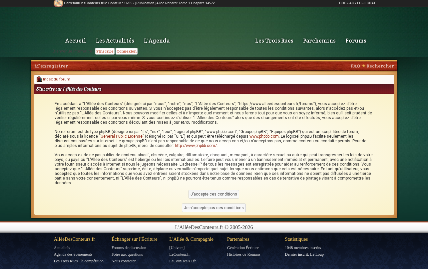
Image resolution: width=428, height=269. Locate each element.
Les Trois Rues (274, 40)
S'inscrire (105, 51)
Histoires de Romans (243, 254)
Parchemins (319, 40)
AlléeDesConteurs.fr (74, 239)
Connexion (127, 51)
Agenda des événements (73, 254)
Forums (355, 40)
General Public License (122, 136)
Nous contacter (124, 261)
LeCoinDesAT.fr (182, 261)
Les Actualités (115, 40)
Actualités (62, 247)
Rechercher (380, 66)
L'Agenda (157, 40)
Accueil (75, 40)
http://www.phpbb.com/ (196, 145)
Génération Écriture (243, 247)
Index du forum (53, 79)
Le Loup (317, 254)
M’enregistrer (51, 66)
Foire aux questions (127, 254)
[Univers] (177, 247)
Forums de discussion (129, 247)
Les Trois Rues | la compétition (79, 261)
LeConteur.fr (179, 254)
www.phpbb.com (264, 136)
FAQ (355, 66)
